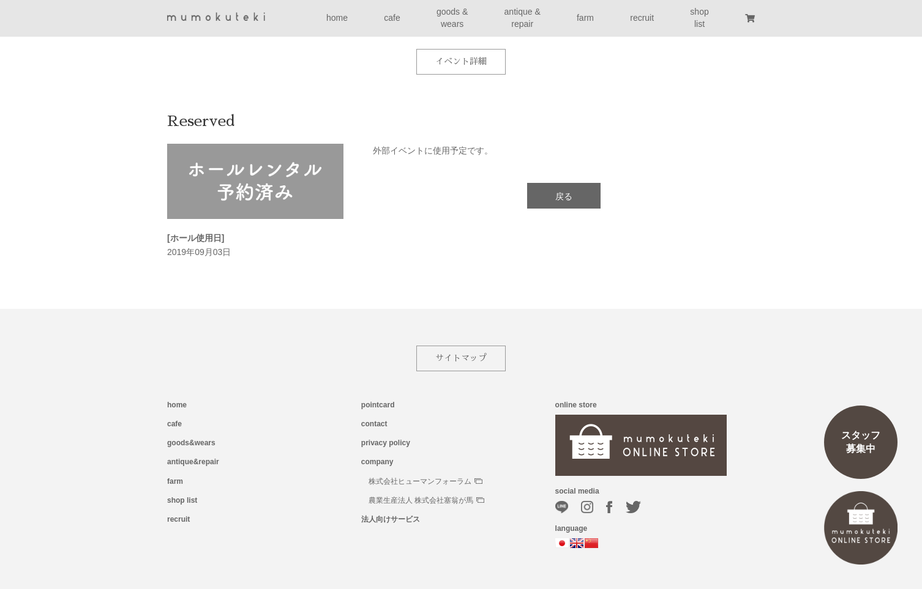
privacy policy (385, 443)
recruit (642, 18)
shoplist (699, 18)
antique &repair (522, 18)
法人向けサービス (390, 519)
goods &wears (452, 18)
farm (585, 18)
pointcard (378, 405)
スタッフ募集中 (860, 442)
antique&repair (193, 461)
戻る (563, 196)
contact (374, 424)
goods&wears (191, 443)
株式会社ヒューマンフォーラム (425, 481)
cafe (392, 18)
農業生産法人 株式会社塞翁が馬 (426, 500)
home (337, 18)
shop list (182, 500)
